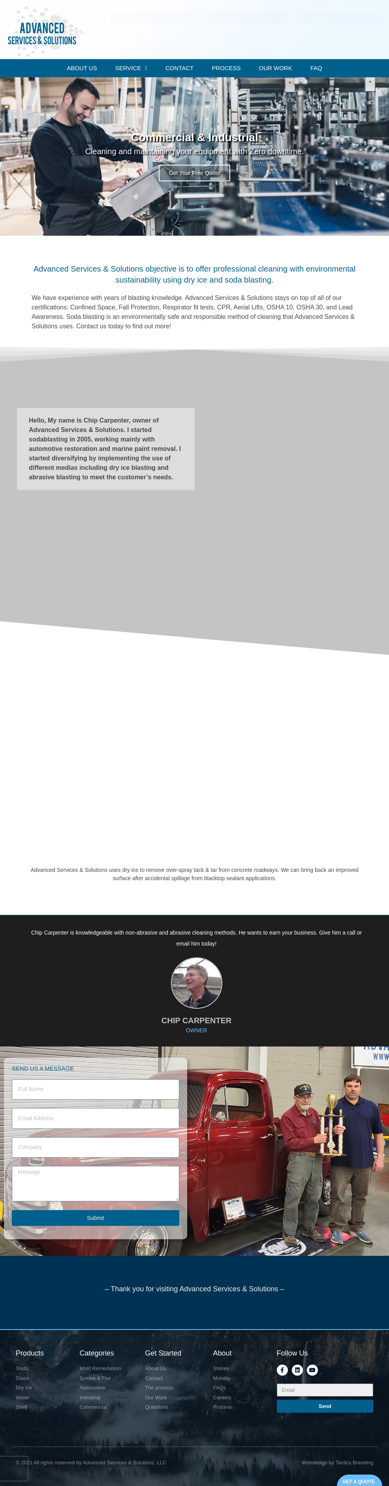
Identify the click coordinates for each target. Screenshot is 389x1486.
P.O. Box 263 (139, 11)
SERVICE (131, 68)
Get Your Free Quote (194, 173)
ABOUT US (82, 68)
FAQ (316, 68)
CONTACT (179, 68)
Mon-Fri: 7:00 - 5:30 (325, 11)
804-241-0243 (242, 11)
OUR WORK (275, 68)
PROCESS (226, 68)
